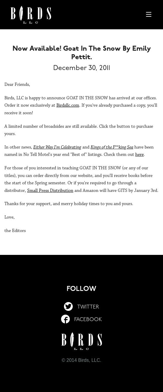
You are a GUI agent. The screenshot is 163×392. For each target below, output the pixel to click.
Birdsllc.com (67, 105)
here (139, 154)
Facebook (81, 320)
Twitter (81, 307)
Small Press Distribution (50, 190)
